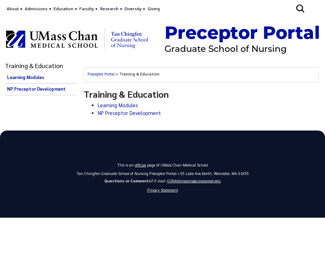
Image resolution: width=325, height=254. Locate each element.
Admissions (36, 8)
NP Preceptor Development (36, 89)
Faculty (86, 8)
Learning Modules (25, 77)
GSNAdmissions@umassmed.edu (194, 180)
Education (63, 8)
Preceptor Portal (101, 74)
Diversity (133, 8)
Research (109, 8)
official (140, 165)
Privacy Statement (162, 190)
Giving (154, 8)
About (13, 8)
